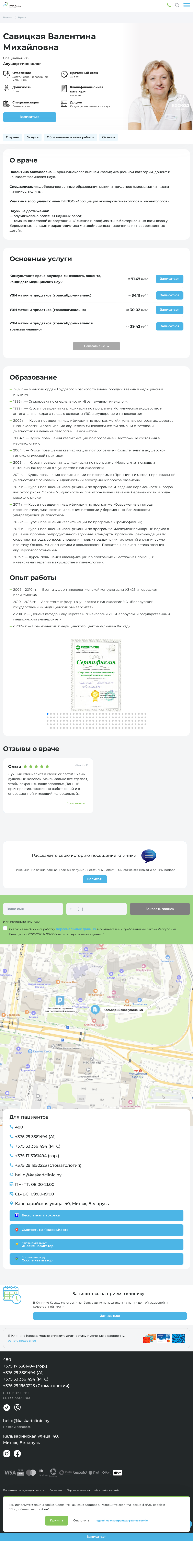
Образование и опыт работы (70, 137)
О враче (12, 137)
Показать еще (76, 803)
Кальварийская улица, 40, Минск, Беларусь (62, 1203)
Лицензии (55, 1490)
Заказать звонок (160, 909)
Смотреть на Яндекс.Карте (41, 1230)
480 (37, 921)
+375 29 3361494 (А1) (35, 1136)
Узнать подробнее (22, 1340)
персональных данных (76, 929)
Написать (95, 879)
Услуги (33, 137)
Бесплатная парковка (37, 1215)
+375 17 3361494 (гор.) (37, 1155)
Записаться (29, 117)
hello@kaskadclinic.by (38, 1174)
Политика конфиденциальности (23, 1490)
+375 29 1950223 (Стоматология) (48, 1165)
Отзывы (108, 137)
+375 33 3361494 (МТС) (37, 1146)
